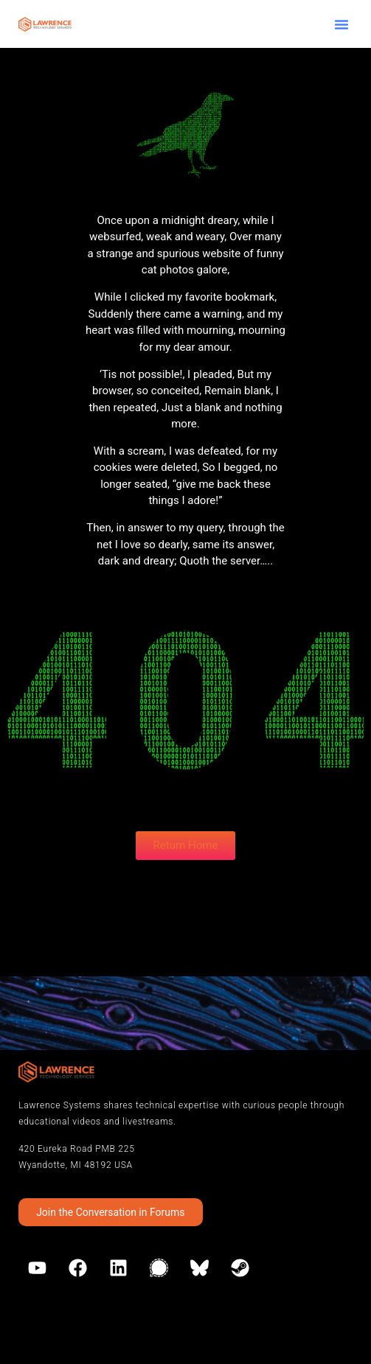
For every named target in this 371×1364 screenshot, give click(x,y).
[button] (341, 24)
